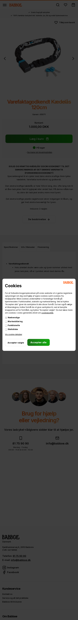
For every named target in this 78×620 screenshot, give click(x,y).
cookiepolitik (47, 312)
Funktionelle (14, 325)
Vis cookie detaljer (13, 334)
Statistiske (13, 329)
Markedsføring (15, 321)
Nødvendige (14, 317)
